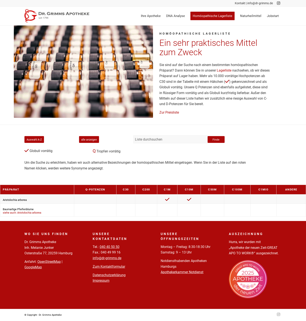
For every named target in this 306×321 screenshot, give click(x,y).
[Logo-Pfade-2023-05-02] (56, 16)
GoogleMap (33, 267)
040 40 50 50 (109, 247)
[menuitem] (150, 16)
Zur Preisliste (169, 112)
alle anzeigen (89, 139)
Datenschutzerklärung (109, 275)
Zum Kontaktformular (109, 267)
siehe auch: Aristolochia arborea (22, 212)
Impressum (101, 281)
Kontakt (240, 3)
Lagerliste (224, 70)
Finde (216, 139)
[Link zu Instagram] (278, 3)
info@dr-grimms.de (260, 3)
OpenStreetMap (49, 262)
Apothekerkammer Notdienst (182, 272)
